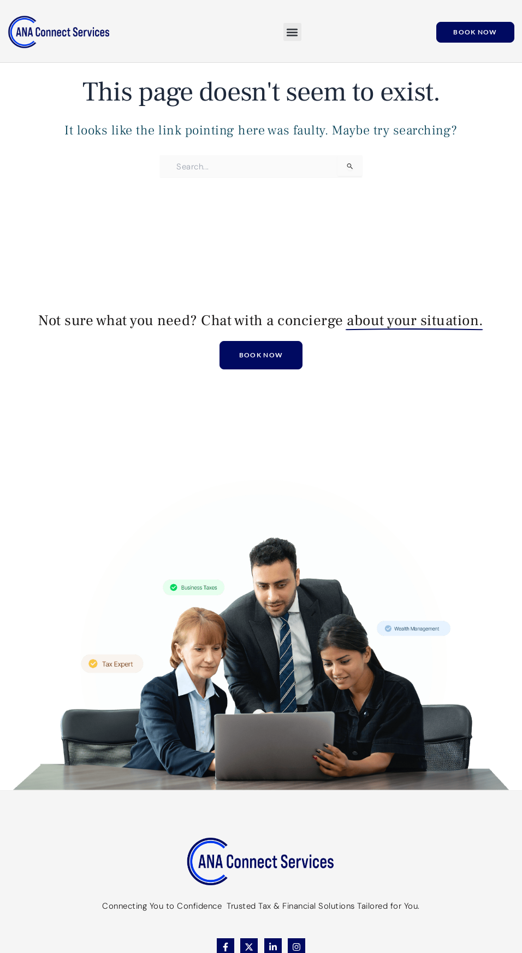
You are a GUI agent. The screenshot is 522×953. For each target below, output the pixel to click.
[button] (292, 32)
